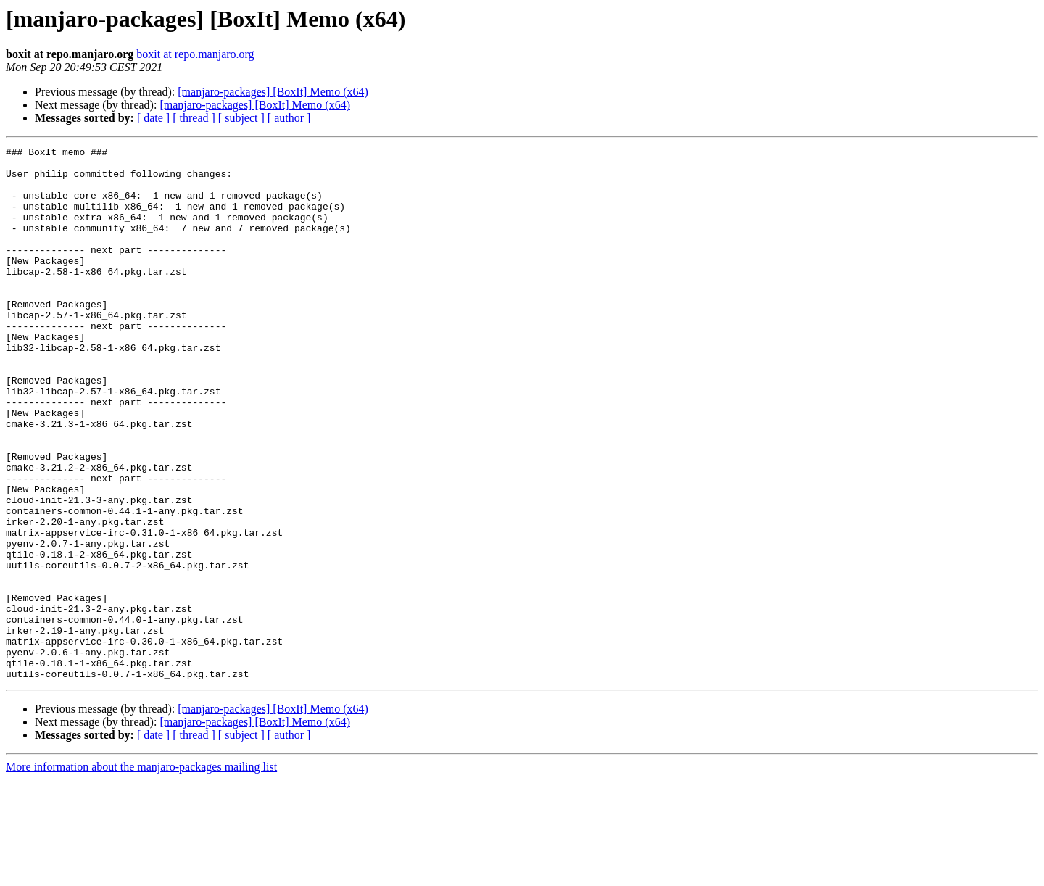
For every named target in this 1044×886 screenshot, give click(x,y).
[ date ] (153, 118)
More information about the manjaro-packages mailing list (141, 873)
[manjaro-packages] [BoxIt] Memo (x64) (273, 92)
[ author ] (289, 118)
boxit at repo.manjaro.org (195, 54)
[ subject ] (241, 118)
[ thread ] (194, 118)
